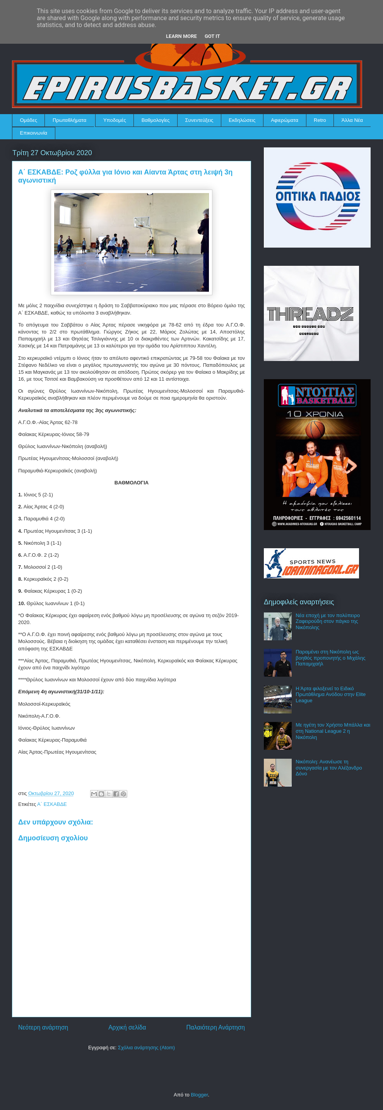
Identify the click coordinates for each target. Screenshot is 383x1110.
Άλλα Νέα (352, 120)
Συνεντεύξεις (199, 120)
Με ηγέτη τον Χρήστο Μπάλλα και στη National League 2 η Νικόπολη (333, 731)
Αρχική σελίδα (127, 1027)
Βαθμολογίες (156, 120)
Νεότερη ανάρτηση (43, 1027)
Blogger (199, 1095)
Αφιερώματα (284, 120)
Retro (320, 120)
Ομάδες (28, 120)
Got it (212, 36)
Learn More (181, 36)
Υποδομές (114, 120)
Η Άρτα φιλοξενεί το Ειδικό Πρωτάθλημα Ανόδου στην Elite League (331, 694)
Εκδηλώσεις (242, 120)
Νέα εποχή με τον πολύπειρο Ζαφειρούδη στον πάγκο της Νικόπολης (328, 621)
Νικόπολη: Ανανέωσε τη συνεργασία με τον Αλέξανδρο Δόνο (329, 767)
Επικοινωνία (34, 133)
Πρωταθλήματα (69, 120)
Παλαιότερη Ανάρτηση (215, 1027)
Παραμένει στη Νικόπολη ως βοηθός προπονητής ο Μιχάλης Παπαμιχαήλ (330, 658)
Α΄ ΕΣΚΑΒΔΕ (52, 804)
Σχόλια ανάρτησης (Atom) (146, 1047)
